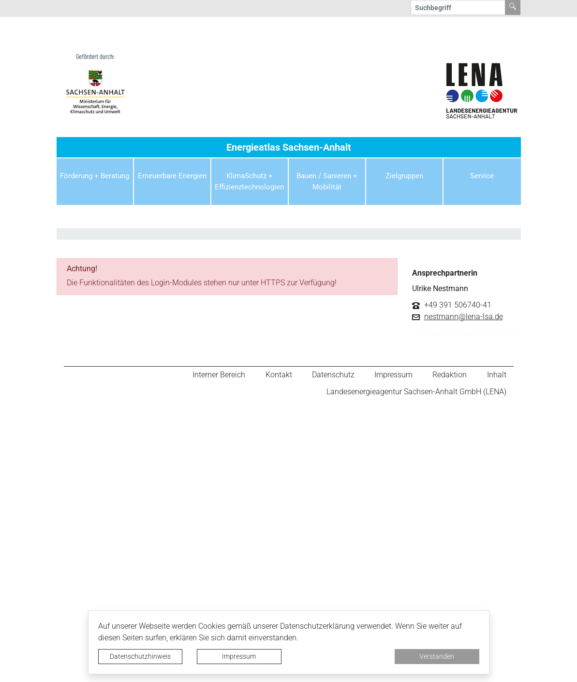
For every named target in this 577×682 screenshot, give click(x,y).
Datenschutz (336, 376)
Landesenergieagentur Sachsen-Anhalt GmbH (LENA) (416, 397)
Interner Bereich (224, 376)
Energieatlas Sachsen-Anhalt (288, 147)
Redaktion (451, 376)
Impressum (239, 656)
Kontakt (283, 376)
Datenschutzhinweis (140, 656)
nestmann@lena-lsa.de (463, 317)
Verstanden (436, 656)
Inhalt (496, 376)
